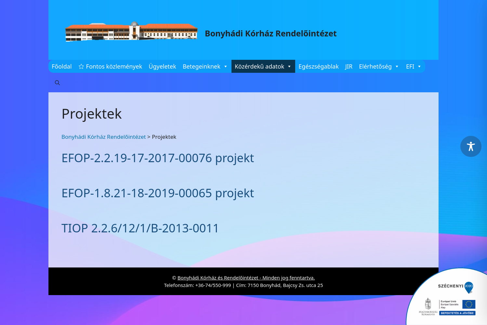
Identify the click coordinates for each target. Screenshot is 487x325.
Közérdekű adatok (263, 66)
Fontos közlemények (114, 66)
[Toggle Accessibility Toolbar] (471, 146)
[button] (57, 82)
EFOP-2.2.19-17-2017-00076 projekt (157, 158)
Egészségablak (318, 66)
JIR (348, 66)
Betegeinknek (205, 66)
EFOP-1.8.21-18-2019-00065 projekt (157, 193)
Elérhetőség (379, 66)
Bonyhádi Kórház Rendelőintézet (271, 33)
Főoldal (62, 66)
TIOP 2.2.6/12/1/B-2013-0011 (140, 228)
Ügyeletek (162, 66)
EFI (414, 66)
